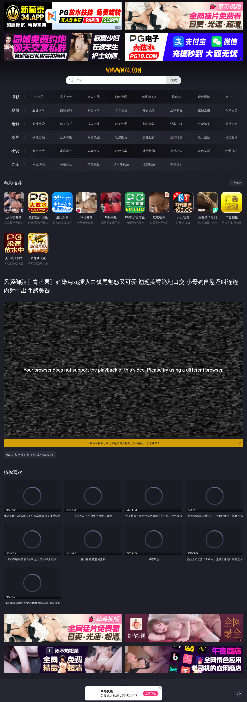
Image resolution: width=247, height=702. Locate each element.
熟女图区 (204, 137)
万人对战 (93, 97)
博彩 (15, 96)
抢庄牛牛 (231, 97)
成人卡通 (93, 124)
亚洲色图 (66, 137)
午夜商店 (66, 164)
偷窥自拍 (38, 137)
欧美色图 (93, 137)
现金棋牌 (204, 97)
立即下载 (150, 693)
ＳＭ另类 (231, 110)
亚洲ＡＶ (38, 110)
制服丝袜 (149, 124)
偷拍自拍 (66, 124)
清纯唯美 (176, 137)
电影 (15, 123)
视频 (15, 110)
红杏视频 (149, 164)
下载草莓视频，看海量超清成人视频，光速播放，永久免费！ (164, 443)
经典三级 (176, 124)
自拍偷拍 (66, 110)
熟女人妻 (149, 110)
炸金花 (176, 97)
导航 (15, 164)
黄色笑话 (204, 151)
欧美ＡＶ (93, 110)
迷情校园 (149, 151)
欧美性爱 (121, 124)
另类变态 (231, 124)
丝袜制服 (176, 110)
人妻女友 (93, 151)
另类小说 (176, 151)
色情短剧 (176, 164)
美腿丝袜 (149, 137)
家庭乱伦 (66, 151)
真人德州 (66, 97)
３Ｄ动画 (121, 110)
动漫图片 (121, 137)
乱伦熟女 (204, 124)
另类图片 (231, 137)
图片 (15, 137)
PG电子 (38, 97)
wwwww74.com (123, 70)
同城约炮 (38, 164)
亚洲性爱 (38, 124)
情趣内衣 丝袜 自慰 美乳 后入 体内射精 (29, 455)
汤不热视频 (121, 164)
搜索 (174, 80)
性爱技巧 (231, 151)
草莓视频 (93, 164)
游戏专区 (121, 97)
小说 (15, 150)
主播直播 (204, 110)
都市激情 (38, 151)
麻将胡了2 (149, 97)
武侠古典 (121, 151)
